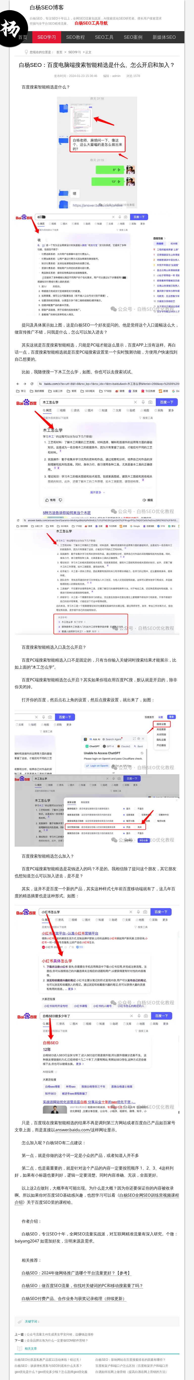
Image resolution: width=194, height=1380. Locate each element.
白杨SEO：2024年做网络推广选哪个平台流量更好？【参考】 (77, 1273)
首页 (22, 37)
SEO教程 (75, 37)
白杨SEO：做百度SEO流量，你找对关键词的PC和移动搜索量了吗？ (82, 1285)
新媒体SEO (164, 37)
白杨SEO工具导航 (91, 23)
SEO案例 (133, 37)
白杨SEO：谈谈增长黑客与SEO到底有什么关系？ (48, 1366)
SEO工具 (104, 37)
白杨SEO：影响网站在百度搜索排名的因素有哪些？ (130, 1360)
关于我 (111, 49)
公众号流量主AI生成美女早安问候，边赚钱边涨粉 (60, 1334)
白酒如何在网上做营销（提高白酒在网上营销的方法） (131, 1372)
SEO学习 (46, 37)
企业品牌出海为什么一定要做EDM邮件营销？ (57, 1340)
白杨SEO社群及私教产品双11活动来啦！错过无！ (48, 1360)
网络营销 (85, 49)
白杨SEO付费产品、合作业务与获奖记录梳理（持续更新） (74, 1298)
